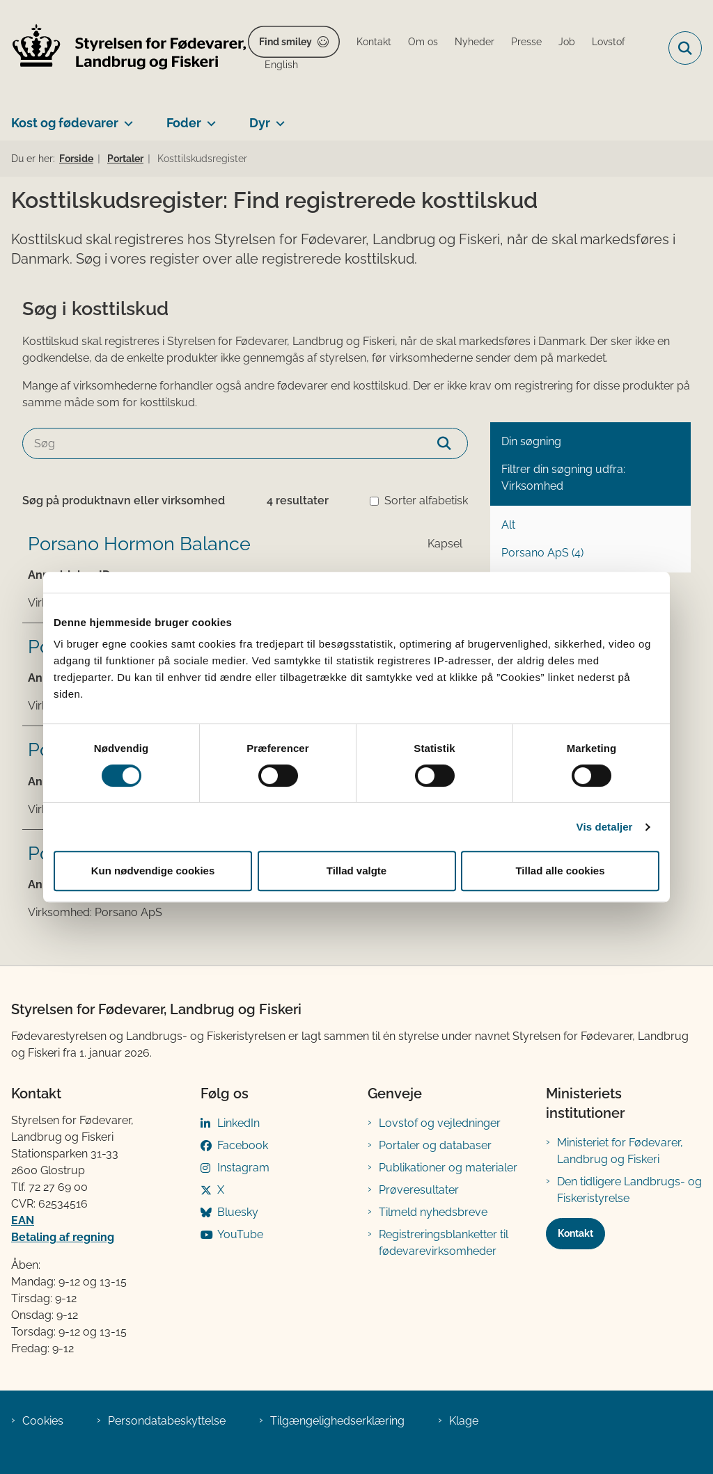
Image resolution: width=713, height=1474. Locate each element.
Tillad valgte (356, 870)
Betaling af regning (62, 1237)
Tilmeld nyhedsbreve (433, 1212)
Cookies (42, 1420)
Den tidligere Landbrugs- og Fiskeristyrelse (629, 1190)
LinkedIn (238, 1123)
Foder (183, 122)
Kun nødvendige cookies (153, 870)
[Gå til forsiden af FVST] (124, 48)
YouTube (240, 1234)
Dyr (259, 122)
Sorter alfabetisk (426, 500)
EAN (22, 1220)
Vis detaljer (605, 827)
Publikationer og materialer (448, 1167)
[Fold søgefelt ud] (685, 48)
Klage (463, 1420)
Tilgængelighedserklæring (337, 1420)
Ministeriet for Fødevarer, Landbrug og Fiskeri (620, 1151)
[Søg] (245, 443)
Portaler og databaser (435, 1145)
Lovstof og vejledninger (440, 1123)
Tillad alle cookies (559, 870)
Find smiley (285, 41)
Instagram (243, 1167)
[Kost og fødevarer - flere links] (125, 117)
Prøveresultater (419, 1189)
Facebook (242, 1145)
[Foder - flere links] (208, 117)
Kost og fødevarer (64, 122)
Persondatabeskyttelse (167, 1420)
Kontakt (575, 1233)
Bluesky (237, 1212)
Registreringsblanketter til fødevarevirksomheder (443, 1243)
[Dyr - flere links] (277, 117)
